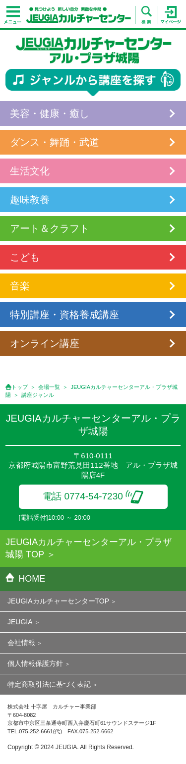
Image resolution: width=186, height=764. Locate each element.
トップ (19, 387)
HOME (25, 579)
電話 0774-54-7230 (93, 496)
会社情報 (21, 643)
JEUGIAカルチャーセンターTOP (58, 601)
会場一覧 (49, 387)
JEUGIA (20, 622)
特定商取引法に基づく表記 (49, 684)
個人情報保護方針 (35, 663)
